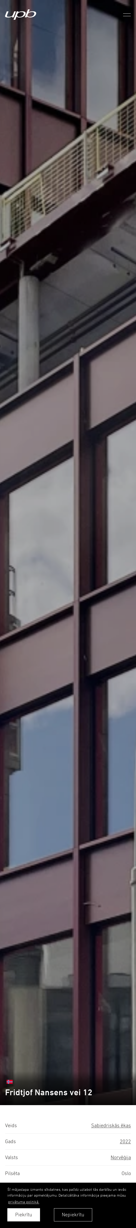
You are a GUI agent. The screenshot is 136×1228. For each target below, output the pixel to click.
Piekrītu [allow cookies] (23, 1215)
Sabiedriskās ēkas (111, 1125)
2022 (125, 1141)
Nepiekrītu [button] (73, 1215)
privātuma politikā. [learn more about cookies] (23, 1202)
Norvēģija (121, 1157)
